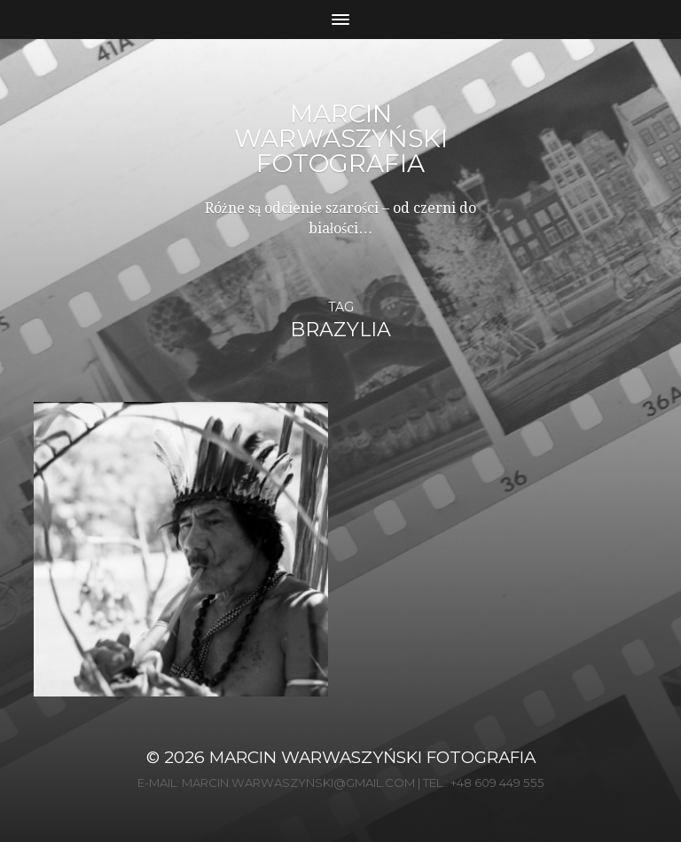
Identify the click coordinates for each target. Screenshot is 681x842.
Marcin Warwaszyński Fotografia (341, 138)
